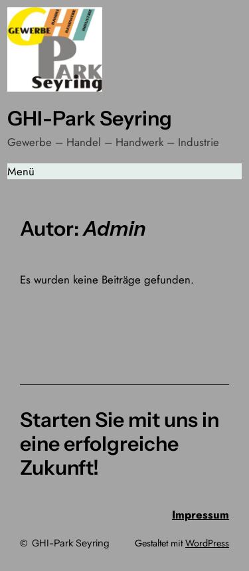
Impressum (200, 515)
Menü (21, 171)
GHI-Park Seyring (89, 118)
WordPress (207, 543)
